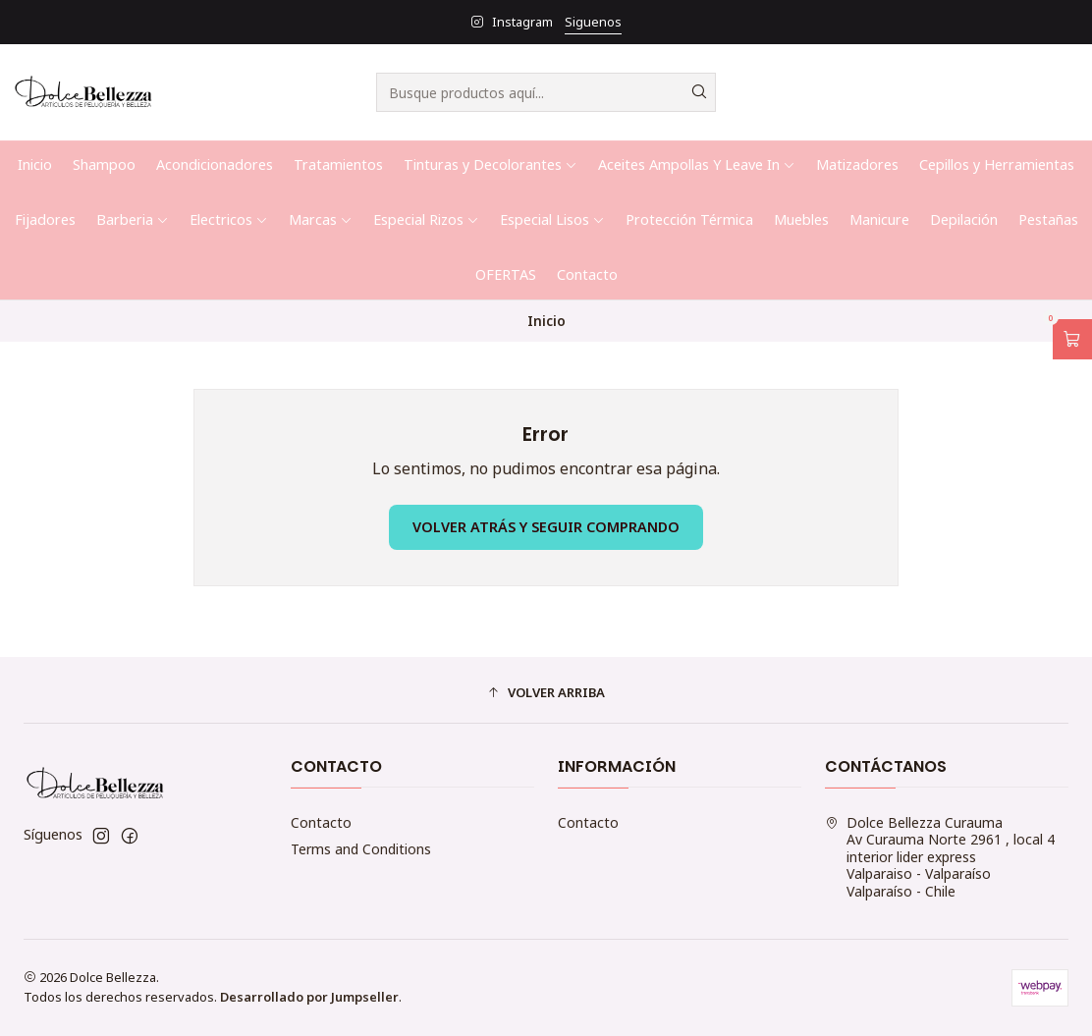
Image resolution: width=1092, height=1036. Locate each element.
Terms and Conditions (361, 849)
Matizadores (857, 164)
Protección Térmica (689, 219)
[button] (546, 692)
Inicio (35, 164)
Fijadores (45, 219)
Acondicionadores (214, 164)
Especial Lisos (552, 219)
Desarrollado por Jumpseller (309, 997)
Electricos (229, 219)
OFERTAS (505, 274)
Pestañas (1048, 219)
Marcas (321, 219)
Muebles (801, 219)
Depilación (964, 219)
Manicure (879, 219)
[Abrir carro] (1072, 339)
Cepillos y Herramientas (996, 164)
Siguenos (593, 21)
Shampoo (104, 164)
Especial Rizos (426, 219)
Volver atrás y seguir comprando (546, 527)
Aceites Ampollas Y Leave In (696, 164)
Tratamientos (338, 164)
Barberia (132, 219)
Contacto (587, 274)
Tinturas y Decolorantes (490, 164)
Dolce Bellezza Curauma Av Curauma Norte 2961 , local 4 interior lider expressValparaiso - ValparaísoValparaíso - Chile (940, 856)
